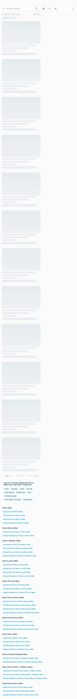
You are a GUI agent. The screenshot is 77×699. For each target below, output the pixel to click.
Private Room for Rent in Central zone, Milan (19, 625)
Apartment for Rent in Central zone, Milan (18, 621)
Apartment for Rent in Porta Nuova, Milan (18, 687)
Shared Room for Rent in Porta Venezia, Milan (19, 609)
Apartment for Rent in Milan (13, 511)
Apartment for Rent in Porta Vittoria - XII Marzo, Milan (21, 671)
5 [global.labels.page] (19, 476)
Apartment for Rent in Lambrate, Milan (17, 544)
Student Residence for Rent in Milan (16, 523)
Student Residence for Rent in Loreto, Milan (18, 576)
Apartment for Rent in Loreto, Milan (15, 565)
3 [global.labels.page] (13, 476)
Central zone (20, 492)
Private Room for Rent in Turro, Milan (16, 642)
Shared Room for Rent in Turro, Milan (16, 645)
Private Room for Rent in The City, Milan (17, 589)
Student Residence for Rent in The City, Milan (19, 592)
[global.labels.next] (37, 476)
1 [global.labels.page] (7, 476)
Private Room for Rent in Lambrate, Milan (18, 548)
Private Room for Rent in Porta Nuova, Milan (19, 691)
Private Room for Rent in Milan (14, 515)
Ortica (7, 489)
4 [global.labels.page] (16, 476)
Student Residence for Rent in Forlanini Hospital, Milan (21, 662)
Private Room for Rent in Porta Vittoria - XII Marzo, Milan (21, 674)
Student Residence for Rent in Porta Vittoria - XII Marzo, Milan (21, 678)
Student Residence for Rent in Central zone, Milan (21, 629)
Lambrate (14, 489)
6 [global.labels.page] (22, 476)
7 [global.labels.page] (25, 476)
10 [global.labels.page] (35, 476)
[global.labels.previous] (4, 476)
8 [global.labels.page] (28, 476)
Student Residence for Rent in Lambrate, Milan (20, 556)
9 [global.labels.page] (31, 476)
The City (29, 489)
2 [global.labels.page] (10, 476)
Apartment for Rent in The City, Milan (16, 585)
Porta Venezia (9, 492)
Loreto (22, 489)
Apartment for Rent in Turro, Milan (15, 638)
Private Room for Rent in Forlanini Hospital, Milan (21, 658)
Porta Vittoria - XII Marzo (13, 499)
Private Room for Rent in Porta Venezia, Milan (19, 605)
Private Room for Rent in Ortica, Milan (16, 532)
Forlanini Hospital (10, 496)
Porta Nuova (28, 499)
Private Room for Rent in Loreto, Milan (17, 568)
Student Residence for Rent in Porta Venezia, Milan (21, 612)
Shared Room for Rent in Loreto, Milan (17, 572)
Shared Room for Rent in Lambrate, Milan (18, 552)
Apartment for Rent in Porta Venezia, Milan (18, 601)
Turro (29, 492)
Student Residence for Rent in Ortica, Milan (18, 535)
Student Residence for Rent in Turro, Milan (18, 649)
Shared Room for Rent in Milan (14, 519)
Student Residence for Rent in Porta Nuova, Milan (21, 695)
